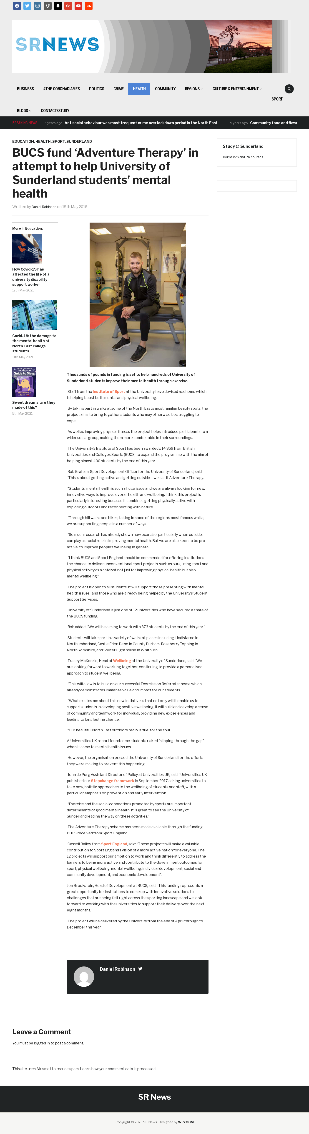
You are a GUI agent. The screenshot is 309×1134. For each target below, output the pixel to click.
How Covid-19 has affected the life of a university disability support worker (31, 277)
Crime (118, 88)
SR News (154, 1096)
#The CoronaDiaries (61, 88)
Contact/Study (55, 110)
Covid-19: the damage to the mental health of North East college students (34, 343)
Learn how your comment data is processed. (118, 1069)
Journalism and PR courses (243, 157)
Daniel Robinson (46, 207)
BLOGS (22, 110)
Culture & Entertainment (236, 88)
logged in (42, 1043)
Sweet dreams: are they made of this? (33, 405)
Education (23, 141)
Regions (192, 88)
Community (165, 88)
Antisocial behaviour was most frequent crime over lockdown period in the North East (141, 123)
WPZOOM (186, 1122)
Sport (276, 99)
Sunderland (79, 141)
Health (139, 88)
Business (25, 88)
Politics (96, 88)
